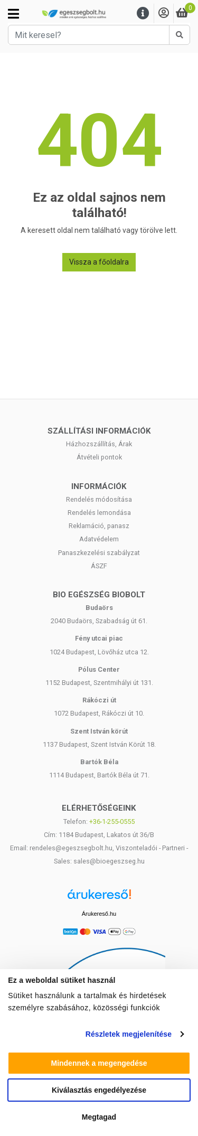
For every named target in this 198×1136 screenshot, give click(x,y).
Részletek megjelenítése (129, 1034)
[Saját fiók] (163, 13)
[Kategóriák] (13, 13)
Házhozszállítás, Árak (99, 444)
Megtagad (99, 1117)
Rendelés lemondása (99, 513)
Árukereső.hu (99, 913)
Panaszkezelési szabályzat (99, 553)
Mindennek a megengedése (99, 1063)
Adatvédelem (99, 539)
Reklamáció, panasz (99, 526)
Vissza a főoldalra (99, 262)
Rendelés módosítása (99, 499)
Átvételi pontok (99, 457)
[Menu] (143, 13)
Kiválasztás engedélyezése (99, 1090)
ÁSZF (99, 566)
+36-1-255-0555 (112, 821)
